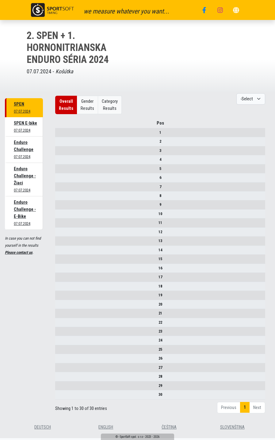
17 (60, 279)
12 (60, 234)
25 (60, 351)
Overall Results (66, 105)
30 (60, 396)
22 (60, 324)
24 (60, 342)
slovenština (232, 429)
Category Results (110, 105)
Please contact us (18, 252)
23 (60, 333)
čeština (169, 429)
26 (60, 360)
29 (60, 387)
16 (60, 270)
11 (60, 224)
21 (60, 315)
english (105, 429)
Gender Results (87, 105)
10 (60, 216)
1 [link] (245, 409)
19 (60, 297)
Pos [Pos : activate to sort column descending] (60, 125)
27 (60, 369)
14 (60, 252)
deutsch (42, 429)
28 (60, 378)
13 (60, 243)
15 (60, 261)
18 (60, 288)
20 (60, 306)
